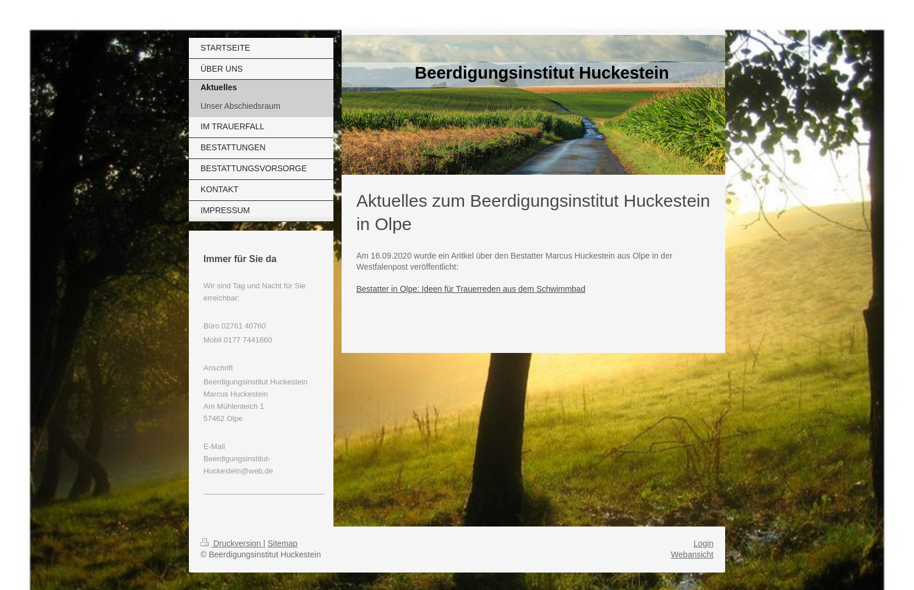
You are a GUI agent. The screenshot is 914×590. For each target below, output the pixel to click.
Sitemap (282, 543)
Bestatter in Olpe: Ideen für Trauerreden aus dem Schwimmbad (470, 289)
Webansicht (692, 554)
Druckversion (232, 543)
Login (703, 543)
